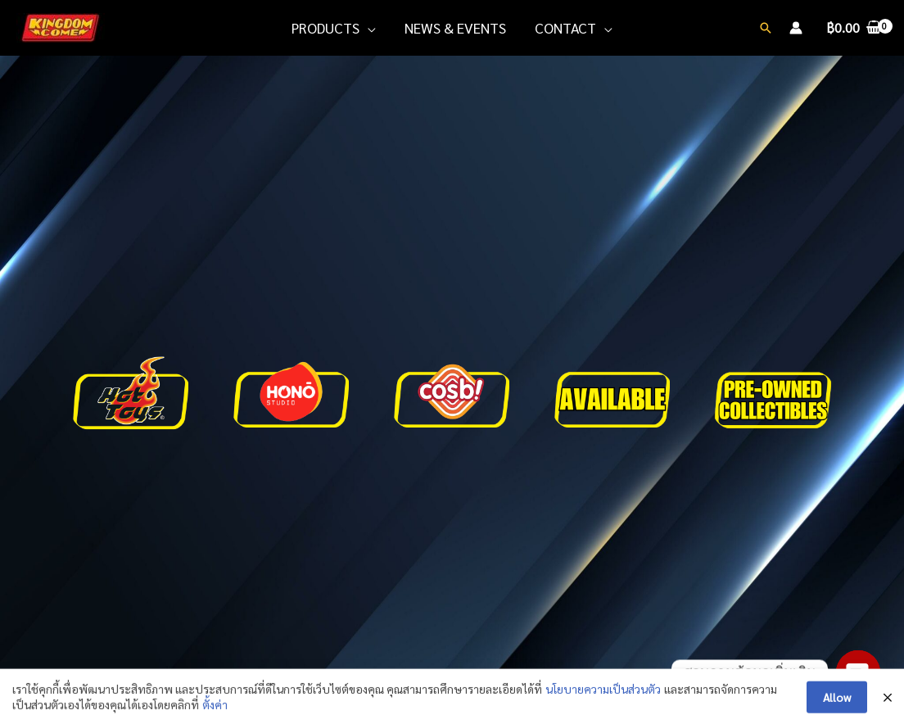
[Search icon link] (765, 28)
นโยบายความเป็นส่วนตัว (603, 705)
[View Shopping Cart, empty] (853, 28)
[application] (367, 27)
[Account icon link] (795, 27)
